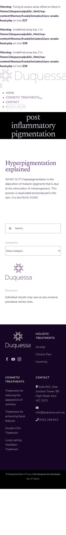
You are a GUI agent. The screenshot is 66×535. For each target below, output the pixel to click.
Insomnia (41, 362)
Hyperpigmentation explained (30, 166)
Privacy (28, 474)
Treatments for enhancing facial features (15, 416)
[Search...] (33, 228)
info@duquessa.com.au (50, 412)
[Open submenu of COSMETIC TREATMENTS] (40, 98)
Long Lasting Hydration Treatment (13, 444)
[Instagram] (19, 359)
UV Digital (34, 478)
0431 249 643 (48, 420)
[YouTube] (13, 359)
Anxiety (40, 347)
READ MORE (29, 198)
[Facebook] (7, 359)
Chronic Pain (43, 354)
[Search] (10, 228)
